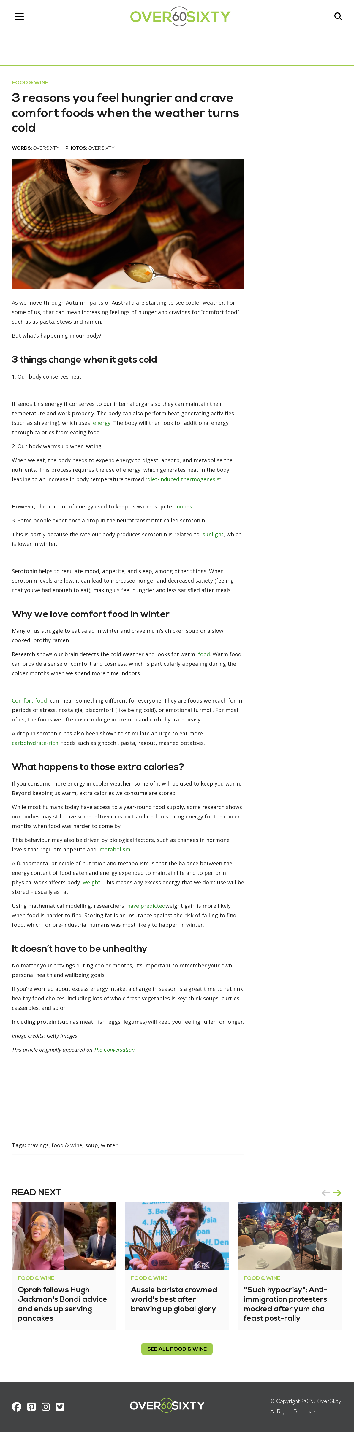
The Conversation (114, 1049)
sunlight (213, 534)
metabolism (114, 849)
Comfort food (29, 700)
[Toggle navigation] (19, 16)
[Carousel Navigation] (331, 1193)
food (204, 654)
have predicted (146, 905)
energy (101, 422)
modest (185, 506)
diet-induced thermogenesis (183, 479)
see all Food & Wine (177, 1349)
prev (325, 1193)
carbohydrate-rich (35, 742)
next (337, 1193)
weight (91, 882)
